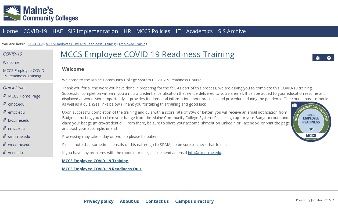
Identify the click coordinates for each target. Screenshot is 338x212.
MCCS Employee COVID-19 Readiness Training (81, 44)
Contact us (157, 201)
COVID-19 (35, 31)
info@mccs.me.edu (204, 152)
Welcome (11, 62)
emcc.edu (14, 112)
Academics (199, 31)
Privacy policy (98, 201)
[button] (329, 57)
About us (129, 201)
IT (178, 31)
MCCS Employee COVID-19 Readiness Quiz (102, 168)
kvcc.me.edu (16, 120)
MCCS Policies (153, 31)
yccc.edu (13, 152)
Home (10, 31)
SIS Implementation (93, 31)
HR (127, 31)
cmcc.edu (13, 104)
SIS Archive (232, 31)
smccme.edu (16, 136)
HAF (57, 31)
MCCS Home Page (21, 96)
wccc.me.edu (16, 144)
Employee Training (133, 44)
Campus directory (194, 201)
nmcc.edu (14, 128)
